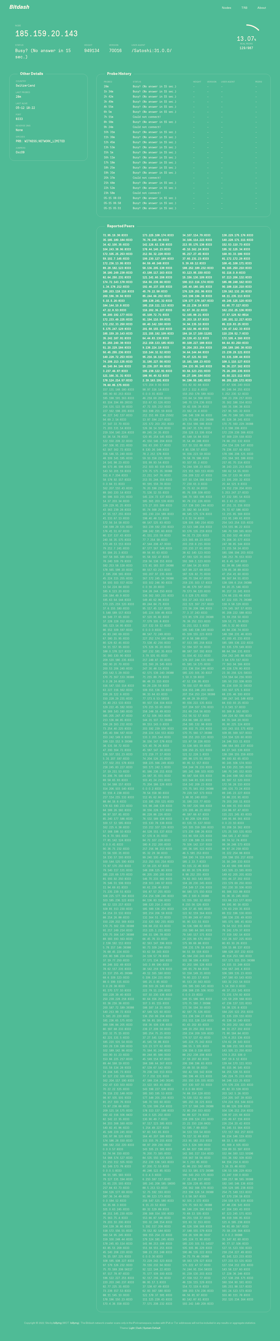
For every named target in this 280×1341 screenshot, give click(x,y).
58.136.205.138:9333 (157, 268)
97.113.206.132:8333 (237, 277)
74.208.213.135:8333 (117, 361)
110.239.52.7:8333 (235, 333)
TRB (244, 8)
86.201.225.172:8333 (237, 380)
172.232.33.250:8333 (117, 324)
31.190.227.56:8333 (157, 361)
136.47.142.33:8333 (236, 329)
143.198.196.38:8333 (197, 296)
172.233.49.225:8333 (117, 319)
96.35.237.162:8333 (236, 366)
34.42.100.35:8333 (116, 244)
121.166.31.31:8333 (117, 375)
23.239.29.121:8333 (236, 352)
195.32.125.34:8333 (236, 249)
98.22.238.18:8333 (195, 305)
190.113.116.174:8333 (198, 282)
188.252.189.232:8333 (198, 268)
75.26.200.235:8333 (236, 371)
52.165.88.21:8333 (195, 315)
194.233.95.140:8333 (197, 366)
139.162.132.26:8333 (237, 291)
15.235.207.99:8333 (157, 366)
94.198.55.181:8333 (196, 380)
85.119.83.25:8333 (235, 324)
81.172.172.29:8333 (236, 258)
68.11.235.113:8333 (236, 296)
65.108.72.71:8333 (156, 315)
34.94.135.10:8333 (195, 324)
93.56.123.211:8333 (196, 371)
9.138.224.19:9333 (156, 347)
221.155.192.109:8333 (158, 333)
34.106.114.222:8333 (197, 240)
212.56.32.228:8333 (157, 254)
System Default (151, 1328)
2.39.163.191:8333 (156, 380)
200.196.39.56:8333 (117, 296)
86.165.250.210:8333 (237, 268)
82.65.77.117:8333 (235, 305)
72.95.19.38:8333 (115, 235)
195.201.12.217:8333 (237, 319)
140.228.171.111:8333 (237, 240)
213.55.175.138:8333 (197, 244)
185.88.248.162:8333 (237, 282)
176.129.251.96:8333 (197, 291)
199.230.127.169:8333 (158, 258)
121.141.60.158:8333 (157, 277)
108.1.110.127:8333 (236, 361)
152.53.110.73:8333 (236, 244)
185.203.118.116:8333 (118, 291)
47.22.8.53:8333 (114, 310)
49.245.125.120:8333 (237, 300)
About (261, 8)
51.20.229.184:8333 (117, 347)
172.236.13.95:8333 (117, 263)
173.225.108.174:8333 (158, 235)
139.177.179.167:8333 (198, 300)
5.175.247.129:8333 (117, 329)
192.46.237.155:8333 (157, 286)
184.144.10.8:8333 (116, 305)
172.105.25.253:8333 (117, 254)
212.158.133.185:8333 (158, 343)
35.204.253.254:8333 (197, 347)
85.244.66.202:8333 (157, 296)
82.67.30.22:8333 (194, 310)
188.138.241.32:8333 (157, 300)
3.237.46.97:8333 (115, 371)
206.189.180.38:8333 (237, 347)
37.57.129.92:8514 (235, 315)
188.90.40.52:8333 (156, 375)
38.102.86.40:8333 (195, 329)
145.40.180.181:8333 (197, 286)
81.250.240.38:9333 (117, 343)
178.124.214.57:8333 (117, 380)
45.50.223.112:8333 (236, 375)
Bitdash (19, 7)
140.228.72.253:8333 (117, 357)
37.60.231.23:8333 (195, 258)
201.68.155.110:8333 (157, 329)
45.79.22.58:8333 (155, 291)
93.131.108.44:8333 (236, 357)
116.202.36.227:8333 (157, 310)
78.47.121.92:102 (194, 357)
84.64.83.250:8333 (235, 343)
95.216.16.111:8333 (157, 357)
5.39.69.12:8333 (194, 263)
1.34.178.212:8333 (116, 286)
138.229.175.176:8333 (237, 235)
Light (132, 1328)
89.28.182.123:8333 (117, 268)
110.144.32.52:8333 (157, 352)
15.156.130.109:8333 (197, 277)
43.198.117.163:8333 (157, 272)
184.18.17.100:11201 (197, 333)
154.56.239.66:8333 (157, 282)
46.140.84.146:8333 (117, 366)
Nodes (226, 8)
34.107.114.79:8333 (196, 235)
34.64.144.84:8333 (195, 352)
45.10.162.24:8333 (195, 249)
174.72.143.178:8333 (117, 282)
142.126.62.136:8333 (157, 244)
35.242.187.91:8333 (117, 338)
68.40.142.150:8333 (157, 324)
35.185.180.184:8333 (117, 240)
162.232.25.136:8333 (237, 310)
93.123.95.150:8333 (196, 272)
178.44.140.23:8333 (157, 249)
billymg (57, 1323)
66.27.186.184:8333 (196, 375)
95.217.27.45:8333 (195, 254)
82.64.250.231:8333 (117, 277)
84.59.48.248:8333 (156, 263)
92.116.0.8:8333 (233, 272)
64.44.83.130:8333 (156, 338)
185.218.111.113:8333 (158, 305)
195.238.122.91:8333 (157, 371)
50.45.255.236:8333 (117, 352)
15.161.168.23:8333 (196, 361)
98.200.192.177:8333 (117, 315)
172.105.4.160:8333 (236, 338)
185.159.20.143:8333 (117, 333)
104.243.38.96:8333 (117, 249)
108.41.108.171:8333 (237, 263)
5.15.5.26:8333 (114, 300)
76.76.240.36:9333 (156, 240)
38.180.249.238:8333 (117, 272)
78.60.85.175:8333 (116, 385)
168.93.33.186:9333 (236, 254)
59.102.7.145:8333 (116, 258)
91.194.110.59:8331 (157, 319)
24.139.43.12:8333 (195, 338)
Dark (139, 1328)
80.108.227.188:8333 (197, 343)
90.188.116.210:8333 (237, 286)
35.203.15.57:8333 (195, 319)
